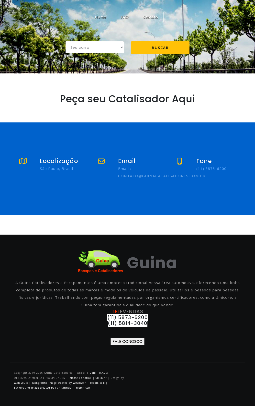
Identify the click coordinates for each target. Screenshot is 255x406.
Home (103, 16)
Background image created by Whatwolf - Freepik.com (68, 382)
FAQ (125, 16)
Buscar (160, 47)
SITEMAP (101, 378)
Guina (127, 263)
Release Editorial (79, 378)
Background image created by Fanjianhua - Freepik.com (52, 387)
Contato (150, 16)
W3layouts (21, 382)
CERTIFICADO (98, 372)
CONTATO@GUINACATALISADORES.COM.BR (161, 175)
